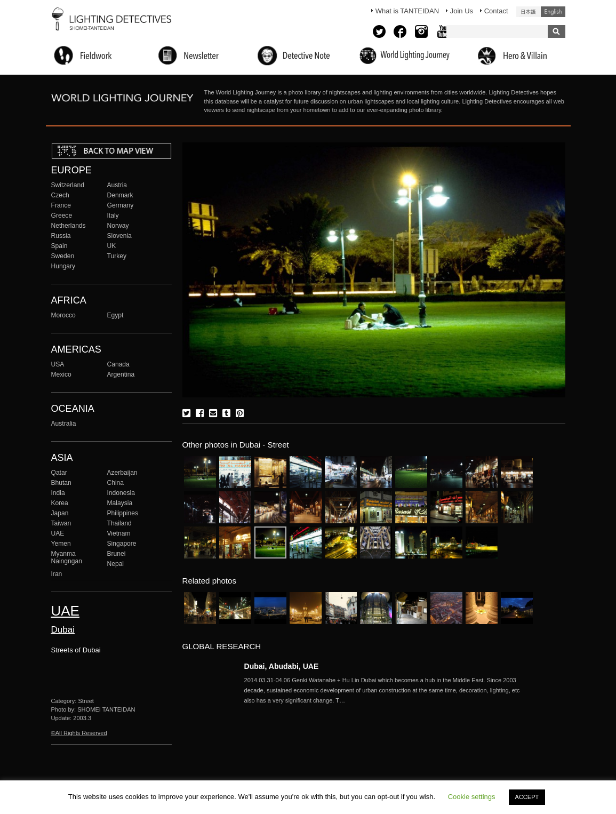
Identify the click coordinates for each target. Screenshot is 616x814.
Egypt (115, 315)
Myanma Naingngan (66, 557)
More (388, 690)
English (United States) (553, 11)
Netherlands (68, 225)
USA (58, 364)
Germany (120, 205)
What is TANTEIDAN (407, 11)
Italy (113, 215)
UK (111, 246)
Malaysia (120, 503)
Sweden (63, 256)
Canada (118, 364)
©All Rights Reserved (79, 733)
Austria (117, 185)
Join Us (461, 11)
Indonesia (121, 493)
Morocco (63, 315)
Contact (496, 11)
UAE (58, 533)
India (58, 493)
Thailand (119, 523)
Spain (59, 246)
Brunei (116, 553)
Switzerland (67, 185)
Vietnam (119, 533)
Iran (56, 574)
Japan (60, 513)
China (115, 482)
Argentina (121, 374)
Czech (60, 195)
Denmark (120, 195)
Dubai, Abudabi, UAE (281, 666)
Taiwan (61, 523)
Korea (59, 503)
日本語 (528, 11)
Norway (118, 225)
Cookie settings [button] (471, 797)
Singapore (122, 543)
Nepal (115, 564)
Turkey (116, 256)
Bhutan (61, 482)
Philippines (122, 513)
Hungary (63, 266)
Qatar (59, 472)
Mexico (61, 374)
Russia (61, 236)
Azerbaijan (122, 472)
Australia (63, 423)
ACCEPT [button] (527, 797)
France (61, 205)
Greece (62, 215)
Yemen (61, 543)
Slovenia (119, 236)
